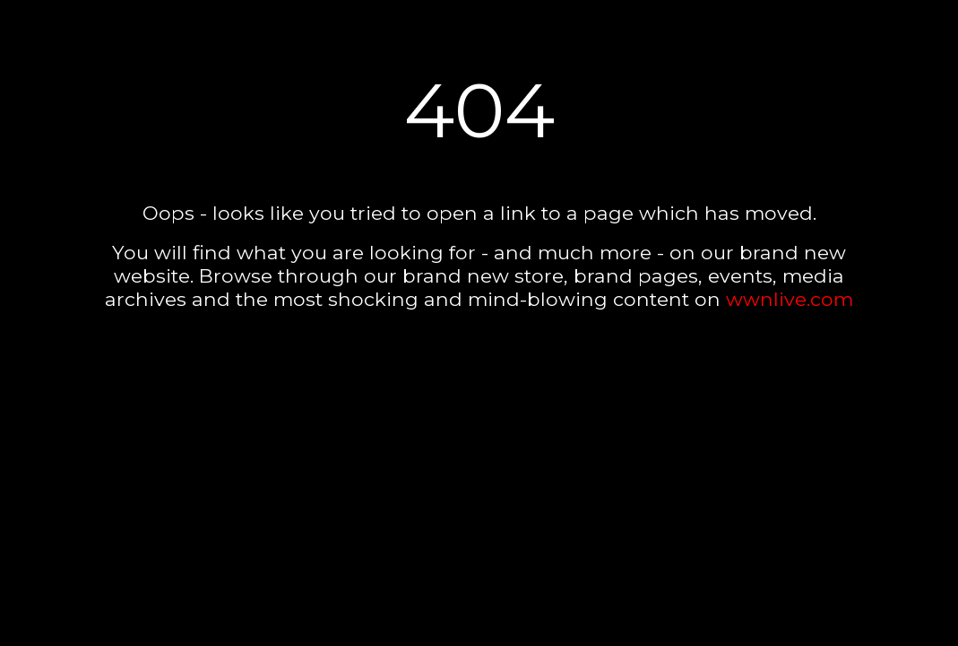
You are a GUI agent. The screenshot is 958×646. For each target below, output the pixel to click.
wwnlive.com (789, 298)
